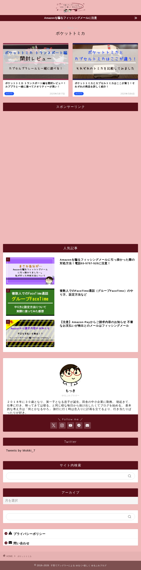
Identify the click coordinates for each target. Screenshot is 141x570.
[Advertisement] (36, 174)
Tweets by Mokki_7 (20, 450)
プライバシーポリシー (27, 534)
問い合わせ (19, 543)
